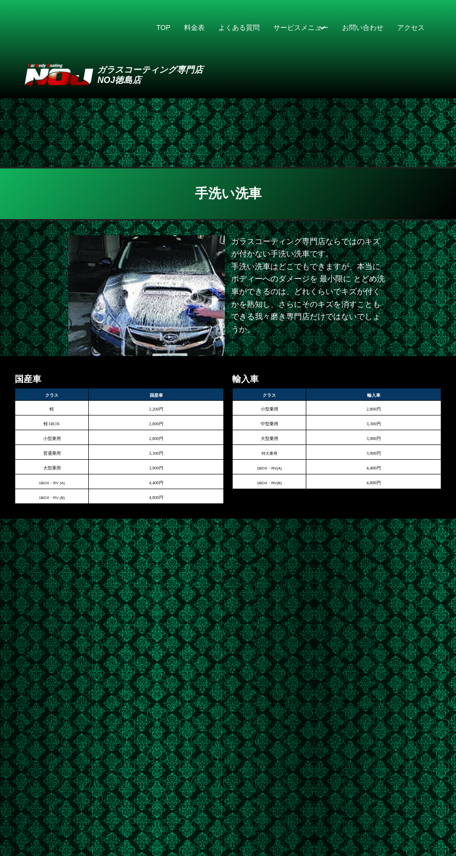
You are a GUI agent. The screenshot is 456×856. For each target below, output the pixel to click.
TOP (163, 27)
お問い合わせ (362, 27)
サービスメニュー (300, 27)
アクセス (411, 27)
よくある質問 (239, 27)
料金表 (194, 27)
